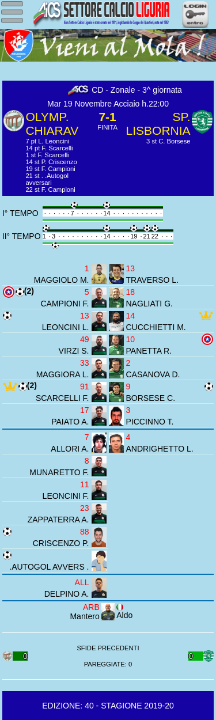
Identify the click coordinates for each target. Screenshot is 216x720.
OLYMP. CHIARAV (51, 123)
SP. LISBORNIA (158, 123)
